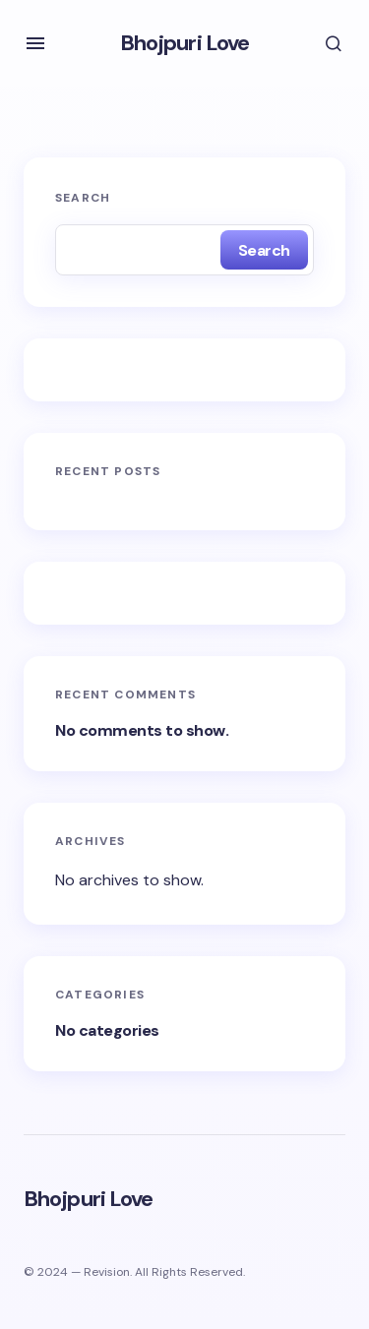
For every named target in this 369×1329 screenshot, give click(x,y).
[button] (35, 43)
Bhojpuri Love (185, 43)
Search (82, 198)
